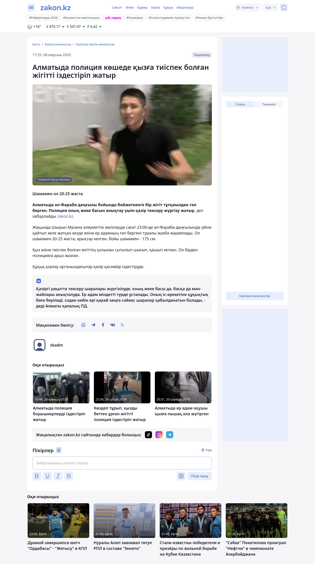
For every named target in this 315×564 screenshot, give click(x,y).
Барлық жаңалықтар (58, 44)
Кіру (209, 450)
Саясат (117, 7)
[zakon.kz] (55, 7)
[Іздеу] (284, 7)
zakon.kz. (65, 216)
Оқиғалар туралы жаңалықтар (95, 44)
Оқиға (155, 7)
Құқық (168, 7)
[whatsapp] (83, 325)
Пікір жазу (199, 476)
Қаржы (142, 7)
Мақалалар (184, 7)
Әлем (129, 7)
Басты (36, 44)
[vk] (113, 325)
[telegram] (93, 325)
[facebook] (103, 325)
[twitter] (122, 325)
